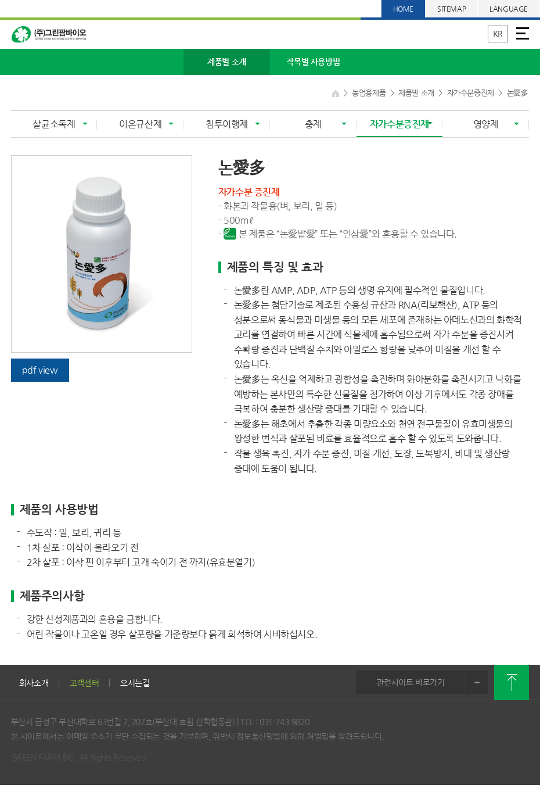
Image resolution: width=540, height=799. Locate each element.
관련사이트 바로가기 (432, 682)
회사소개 (34, 682)
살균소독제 (54, 124)
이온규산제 (140, 124)
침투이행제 (227, 124)
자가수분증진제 (399, 124)
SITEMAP (451, 9)
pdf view (40, 369)
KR (498, 33)
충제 (313, 124)
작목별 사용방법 (313, 61)
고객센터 (84, 682)
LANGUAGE (508, 9)
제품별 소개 (226, 61)
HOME (403, 9)
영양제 (486, 124)
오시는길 (135, 682)
